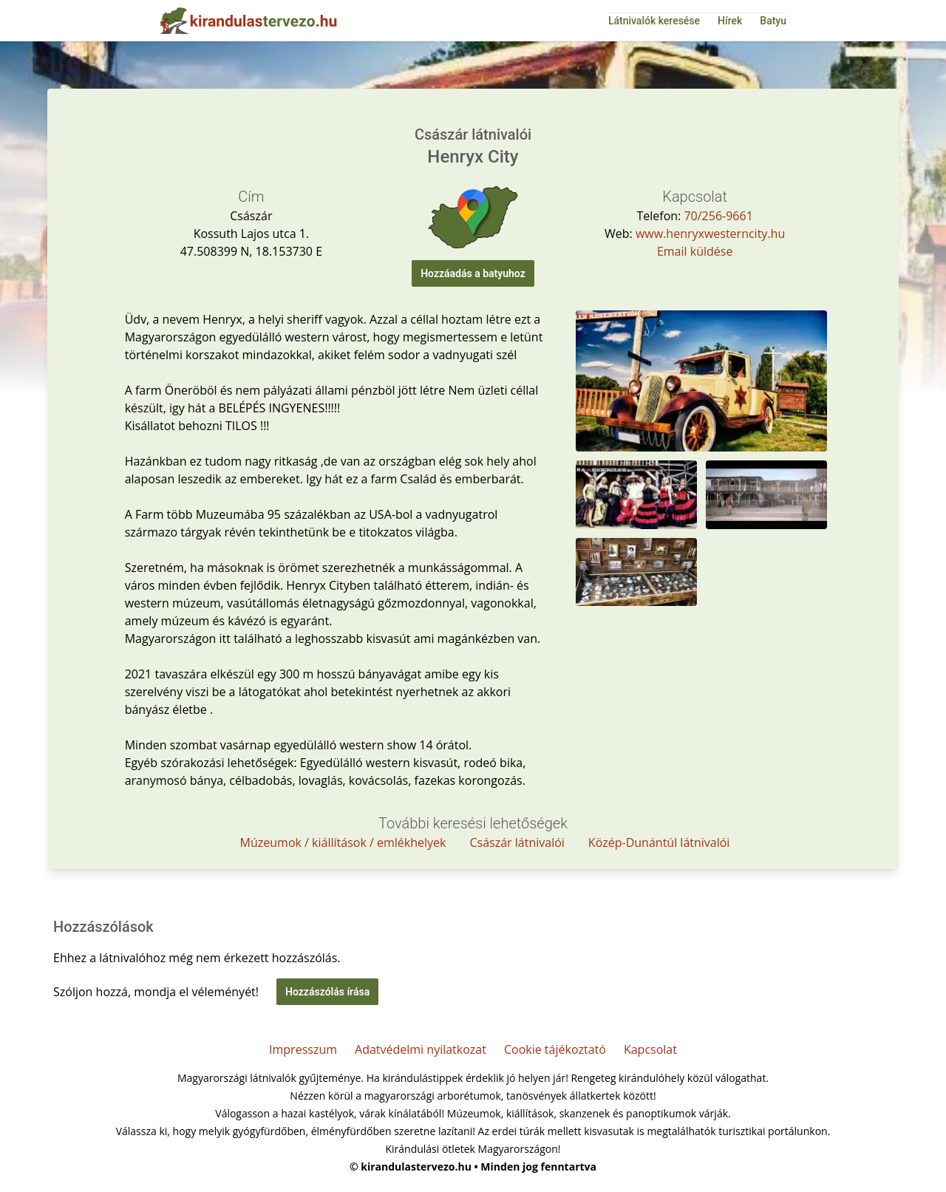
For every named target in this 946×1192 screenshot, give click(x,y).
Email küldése (694, 251)
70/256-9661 (718, 216)
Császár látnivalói (516, 842)
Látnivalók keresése (654, 21)
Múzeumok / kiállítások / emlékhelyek (343, 842)
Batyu (773, 21)
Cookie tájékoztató (555, 1049)
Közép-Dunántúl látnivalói (659, 842)
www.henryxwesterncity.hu (710, 233)
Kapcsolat (650, 1049)
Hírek (730, 21)
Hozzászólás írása (327, 992)
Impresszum (303, 1049)
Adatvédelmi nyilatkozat (420, 1049)
